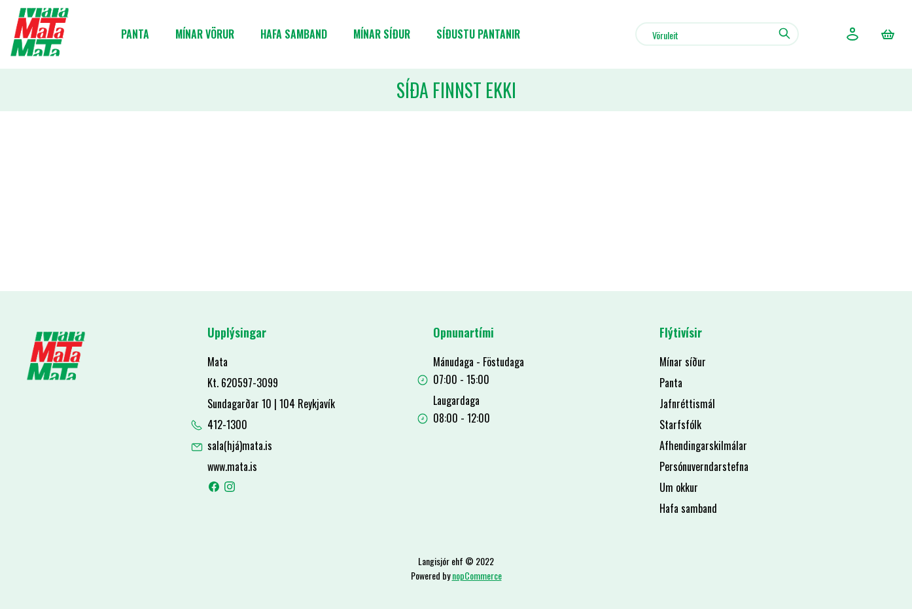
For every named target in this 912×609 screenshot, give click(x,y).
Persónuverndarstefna (703, 466)
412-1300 (227, 424)
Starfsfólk (680, 424)
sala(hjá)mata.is (239, 445)
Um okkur (678, 487)
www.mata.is (232, 466)
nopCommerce (477, 575)
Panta (135, 34)
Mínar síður (381, 34)
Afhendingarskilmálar (703, 445)
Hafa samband (293, 34)
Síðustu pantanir (478, 34)
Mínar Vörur (204, 34)
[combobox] (717, 34)
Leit (784, 33)
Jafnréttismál (687, 403)
